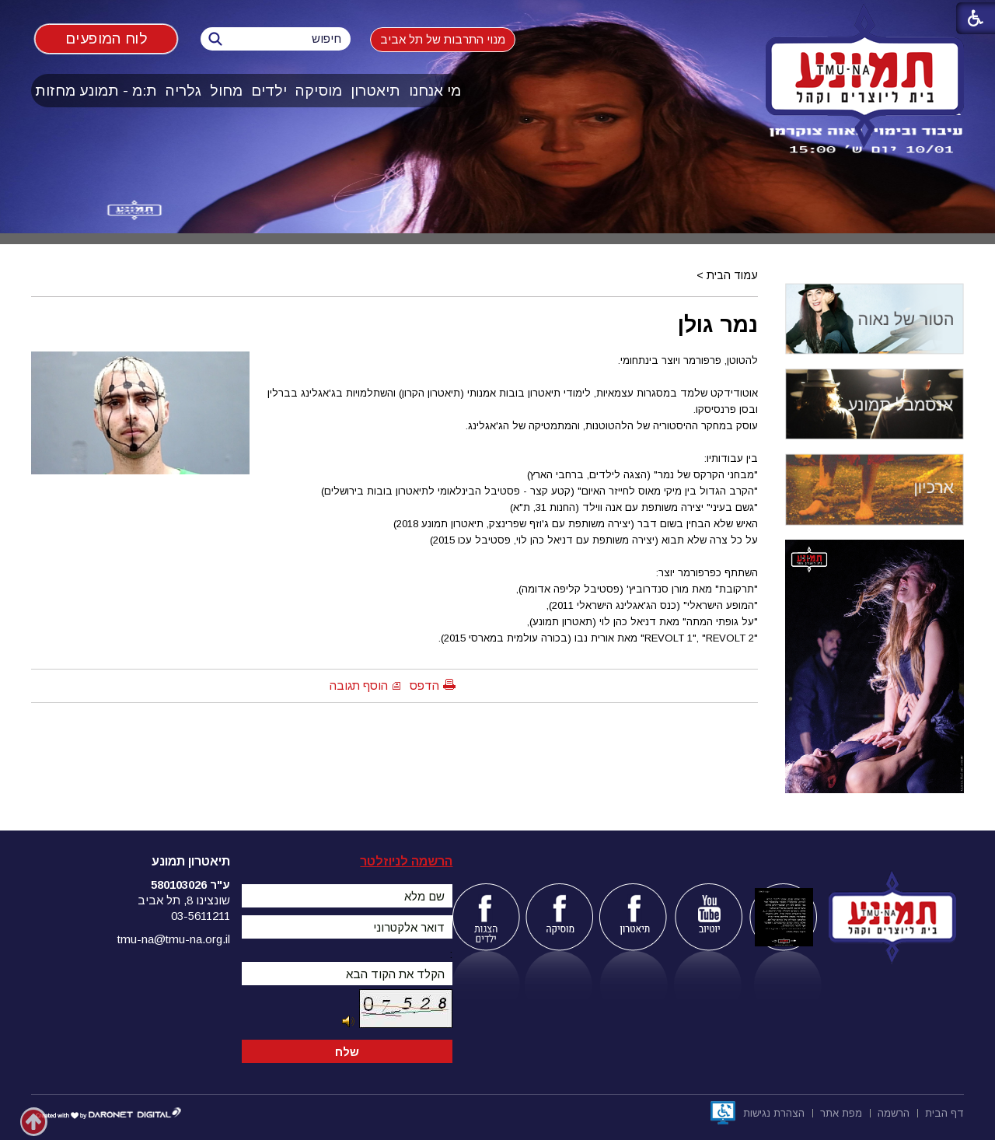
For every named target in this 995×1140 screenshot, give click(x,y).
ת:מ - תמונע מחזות (96, 90)
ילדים (269, 90)
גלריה (183, 90)
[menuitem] (435, 90)
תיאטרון (375, 90)
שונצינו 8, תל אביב (184, 900)
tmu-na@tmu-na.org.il (173, 939)
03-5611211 (200, 915)
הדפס (424, 685)
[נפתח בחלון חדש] (722, 1112)
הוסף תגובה (359, 685)
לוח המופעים (106, 38)
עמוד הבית (732, 275)
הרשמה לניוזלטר (406, 861)
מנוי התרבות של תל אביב (442, 39)
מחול (226, 90)
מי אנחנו (435, 90)
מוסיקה (318, 90)
